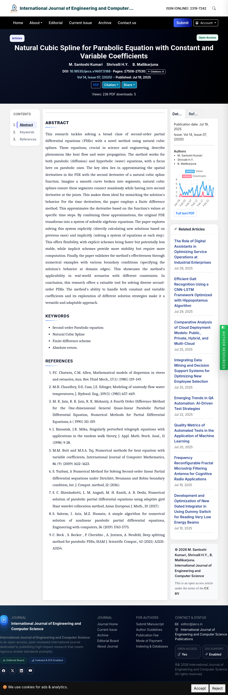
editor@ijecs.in (192, 624)
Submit (183, 23)
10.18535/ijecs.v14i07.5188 (90, 71)
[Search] (214, 8)
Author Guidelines (149, 629)
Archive (104, 23)
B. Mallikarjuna (145, 64)
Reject (217, 688)
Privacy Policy (80, 687)
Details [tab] (178, 114)
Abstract (26, 125)
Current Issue (80, 23)
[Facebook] (3, 670)
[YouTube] (30, 670)
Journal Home (107, 624)
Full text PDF (185, 213)
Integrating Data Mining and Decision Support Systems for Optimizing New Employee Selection (192, 371)
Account (204, 23)
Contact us (127, 23)
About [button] (34, 23)
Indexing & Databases (152, 646)
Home (18, 23)
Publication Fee (147, 635)
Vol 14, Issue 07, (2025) (94, 77)
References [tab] (195, 114)
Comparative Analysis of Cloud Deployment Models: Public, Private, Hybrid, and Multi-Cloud (193, 333)
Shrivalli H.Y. (118, 64)
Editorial (56, 23)
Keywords (27, 132)
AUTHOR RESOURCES (224, 347)
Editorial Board (108, 641)
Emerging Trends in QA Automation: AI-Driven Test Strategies (194, 403)
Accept (200, 688)
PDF (96, 85)
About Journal (107, 646)
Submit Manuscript (150, 624)
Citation (110, 85)
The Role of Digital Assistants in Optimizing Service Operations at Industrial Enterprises (192, 252)
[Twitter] (12, 670)
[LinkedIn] (21, 670)
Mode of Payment (149, 641)
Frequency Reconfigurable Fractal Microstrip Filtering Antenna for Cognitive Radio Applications (193, 468)
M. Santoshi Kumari (86, 64)
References (28, 139)
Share (128, 85)
